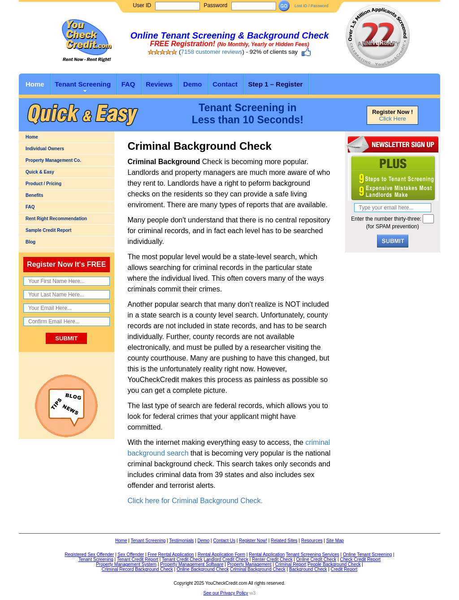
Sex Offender (130, 554)
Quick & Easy (40, 172)
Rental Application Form (221, 554)
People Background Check (333, 564)
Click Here (392, 118)
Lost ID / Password (311, 6)
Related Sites (284, 540)
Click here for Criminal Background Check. (195, 500)
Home (35, 84)
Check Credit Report (360, 559)
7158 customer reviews (211, 51)
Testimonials (181, 540)
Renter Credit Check (272, 559)
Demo (192, 84)
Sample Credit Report (48, 230)
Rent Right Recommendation (56, 218)
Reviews (159, 84)
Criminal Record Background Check (137, 569)
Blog (30, 241)
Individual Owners (45, 148)
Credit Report (344, 569)
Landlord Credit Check (226, 559)
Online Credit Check (316, 559)
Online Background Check (203, 569)
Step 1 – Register (275, 84)
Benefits (34, 195)
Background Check (308, 569)
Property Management (249, 564)
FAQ (128, 84)
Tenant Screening (83, 84)
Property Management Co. (53, 160)
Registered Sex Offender (89, 554)
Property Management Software (191, 564)
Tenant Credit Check (182, 559)
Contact (225, 84)
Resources (312, 540)
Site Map (335, 540)
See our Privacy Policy (226, 593)
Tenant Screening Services (312, 554)
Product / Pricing (43, 183)
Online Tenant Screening (367, 554)
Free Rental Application (170, 554)
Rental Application (267, 554)
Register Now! (253, 540)
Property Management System (126, 564)
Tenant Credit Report (137, 559)
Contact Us (224, 540)
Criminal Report (290, 564)
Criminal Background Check (258, 569)
